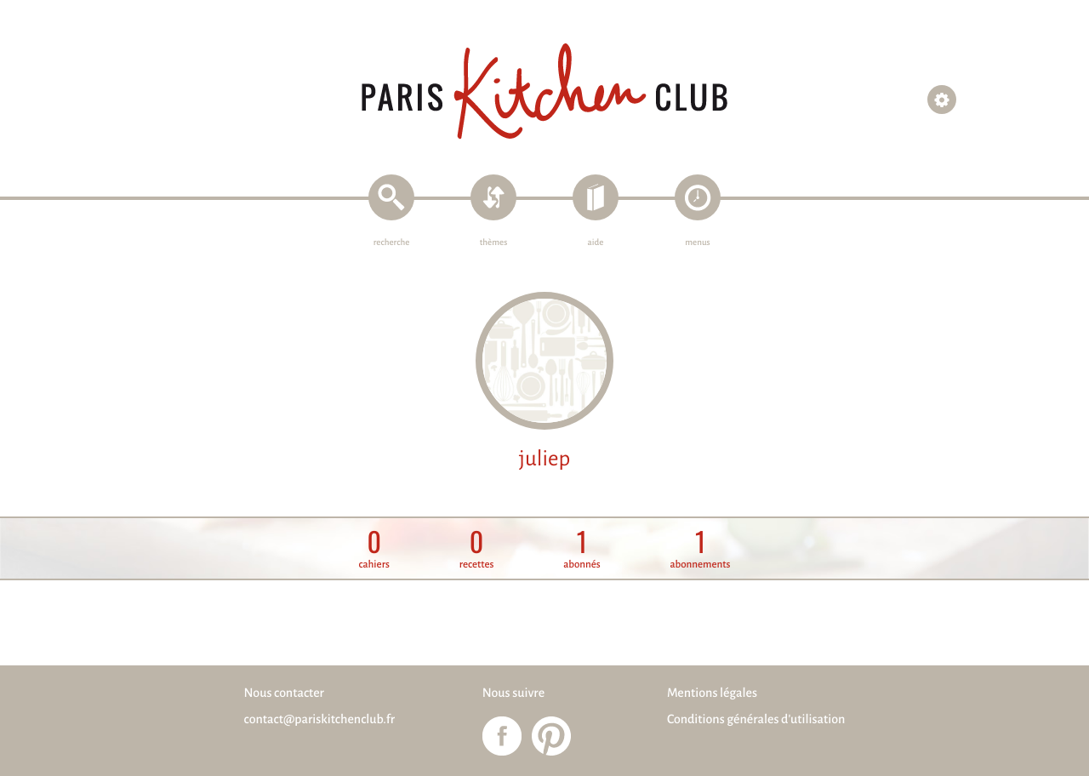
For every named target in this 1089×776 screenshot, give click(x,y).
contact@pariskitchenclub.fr (320, 720)
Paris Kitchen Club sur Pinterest (551, 736)
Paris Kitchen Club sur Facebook (502, 736)
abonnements (700, 549)
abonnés (582, 549)
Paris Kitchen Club (544, 91)
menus (697, 243)
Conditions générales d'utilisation (756, 720)
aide (596, 243)
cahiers (374, 549)
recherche (391, 243)
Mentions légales (712, 693)
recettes (476, 549)
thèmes (494, 243)
